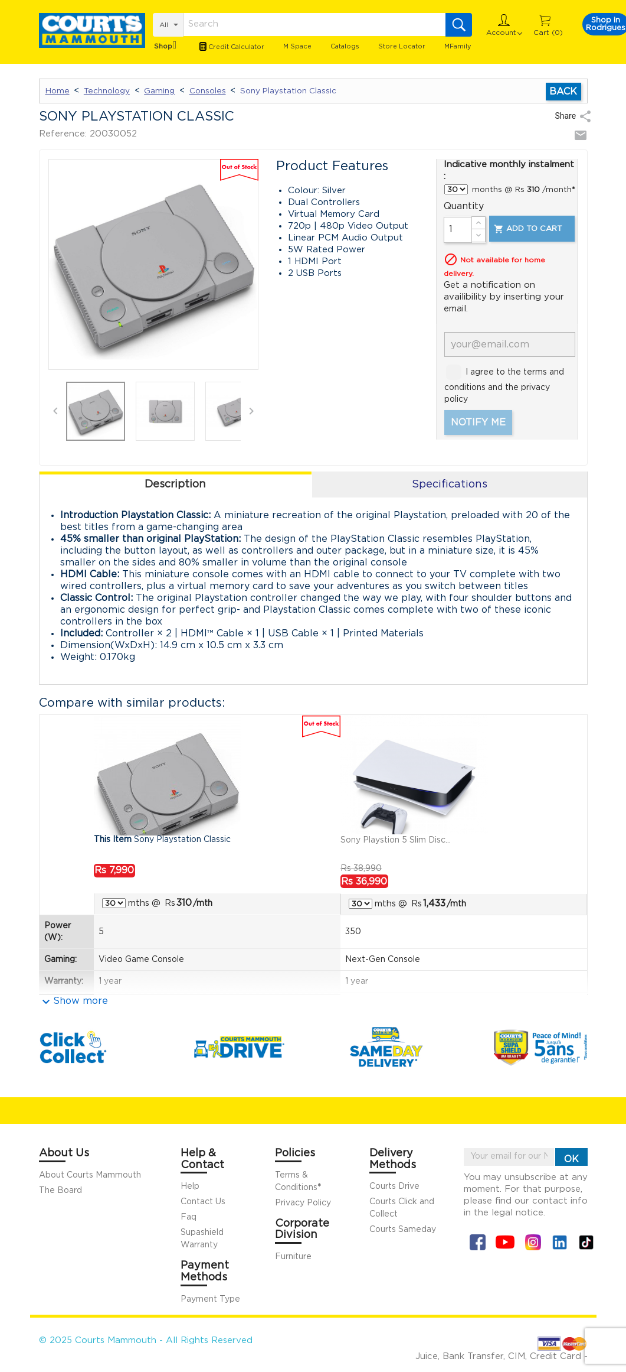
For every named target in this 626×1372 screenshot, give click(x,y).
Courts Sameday (402, 1229)
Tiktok (586, 1242)
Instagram (533, 1242)
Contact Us (203, 1202)
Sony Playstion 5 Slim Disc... (395, 840)
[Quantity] (458, 230)
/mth (194, 903)
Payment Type (210, 1299)
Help (190, 1186)
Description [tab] (175, 484)
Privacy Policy (303, 1203)
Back (563, 91)
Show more (80, 1001)
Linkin (559, 1242)
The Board (60, 1190)
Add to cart (527, 229)
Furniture (293, 1257)
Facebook (477, 1242)
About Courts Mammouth (90, 1175)
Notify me (478, 422)
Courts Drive (394, 1186)
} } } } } (456, 189)
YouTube (505, 1242)
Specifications (449, 484)
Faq (188, 1217)
